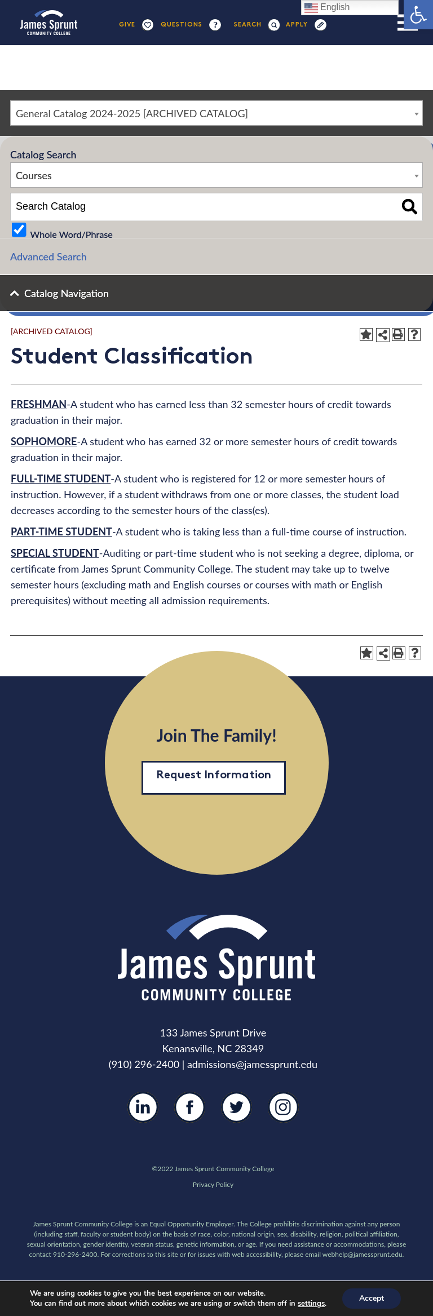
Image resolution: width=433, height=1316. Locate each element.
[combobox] (216, 113)
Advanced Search (48, 256)
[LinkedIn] (142, 1116)
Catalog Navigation (66, 293)
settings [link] (311, 1304)
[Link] (48, 22)
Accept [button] (371, 1298)
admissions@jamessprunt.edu (252, 1064)
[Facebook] (189, 1116)
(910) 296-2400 (144, 1064)
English (327, 7)
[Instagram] (283, 1116)
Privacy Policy (213, 1184)
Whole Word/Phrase (71, 233)
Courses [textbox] (34, 175)
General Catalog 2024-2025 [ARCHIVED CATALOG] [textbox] (132, 113)
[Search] (248, 25)
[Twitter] (236, 1116)
